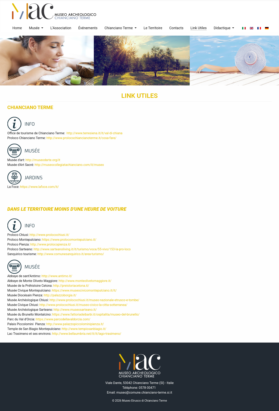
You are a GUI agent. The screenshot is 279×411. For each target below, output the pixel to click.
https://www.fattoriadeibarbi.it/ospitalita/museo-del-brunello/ (96, 314)
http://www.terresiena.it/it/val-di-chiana (94, 133)
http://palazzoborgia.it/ (60, 295)
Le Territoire (153, 28)
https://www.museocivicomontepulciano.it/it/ (84, 290)
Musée (34, 28)
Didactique (222, 28)
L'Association (60, 28)
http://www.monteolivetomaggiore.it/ (85, 281)
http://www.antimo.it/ (57, 276)
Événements (88, 28)
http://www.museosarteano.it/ (75, 310)
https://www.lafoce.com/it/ (39, 187)
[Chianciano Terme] (135, 28)
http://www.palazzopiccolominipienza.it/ (75, 324)
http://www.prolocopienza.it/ (50, 244)
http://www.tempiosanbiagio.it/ (84, 329)
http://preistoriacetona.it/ (71, 286)
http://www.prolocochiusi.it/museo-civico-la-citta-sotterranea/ (83, 305)
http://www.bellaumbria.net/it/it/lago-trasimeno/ (86, 334)
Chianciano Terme (119, 28)
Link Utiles (198, 28)
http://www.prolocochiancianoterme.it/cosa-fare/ (81, 138)
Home (17, 28)
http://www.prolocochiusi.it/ (49, 235)
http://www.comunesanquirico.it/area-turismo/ (70, 254)
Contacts (176, 28)
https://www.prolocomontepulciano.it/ (69, 240)
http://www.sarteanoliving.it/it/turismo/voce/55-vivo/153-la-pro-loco (82, 249)
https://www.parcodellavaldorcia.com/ (63, 319)
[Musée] (41, 28)
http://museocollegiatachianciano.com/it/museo (69, 165)
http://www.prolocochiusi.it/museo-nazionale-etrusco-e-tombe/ (94, 300)
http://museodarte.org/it (43, 160)
